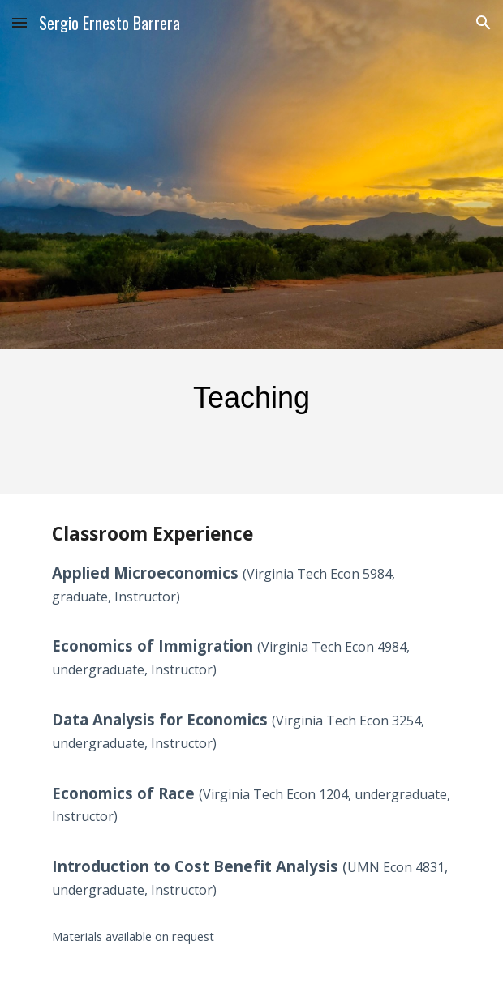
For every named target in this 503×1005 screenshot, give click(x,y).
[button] (19, 22)
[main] (251, 398)
